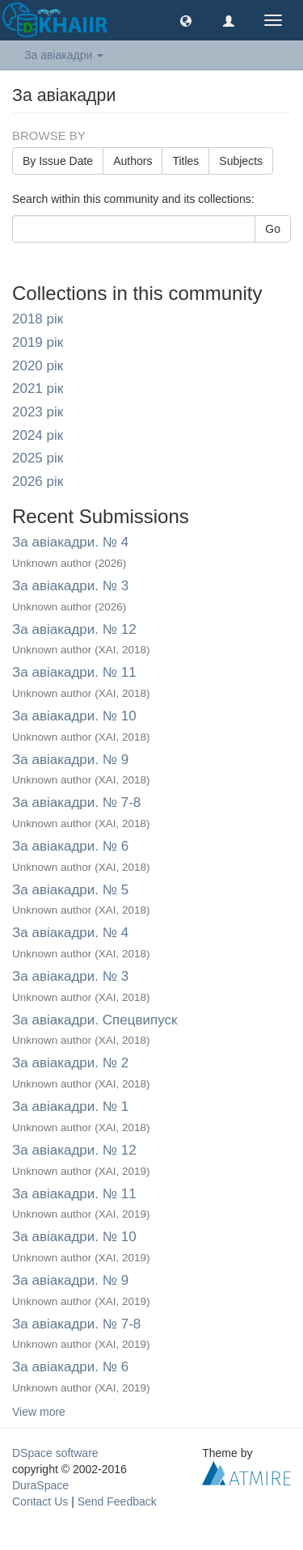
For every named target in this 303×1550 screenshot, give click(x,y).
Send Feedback (117, 1501)
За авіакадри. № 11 (74, 672)
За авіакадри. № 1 (70, 1106)
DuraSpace (40, 1485)
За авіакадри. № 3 (70, 585)
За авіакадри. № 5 (70, 889)
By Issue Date (58, 160)
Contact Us (40, 1501)
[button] (185, 20)
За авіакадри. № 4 (70, 542)
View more (38, 1411)
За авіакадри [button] (63, 55)
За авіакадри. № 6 (70, 846)
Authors (132, 160)
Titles (185, 160)
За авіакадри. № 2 (70, 1063)
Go (272, 228)
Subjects (241, 160)
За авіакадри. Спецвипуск (94, 1020)
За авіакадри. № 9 (70, 759)
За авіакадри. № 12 (74, 629)
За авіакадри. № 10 (74, 716)
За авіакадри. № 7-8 (76, 802)
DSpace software (55, 1453)
